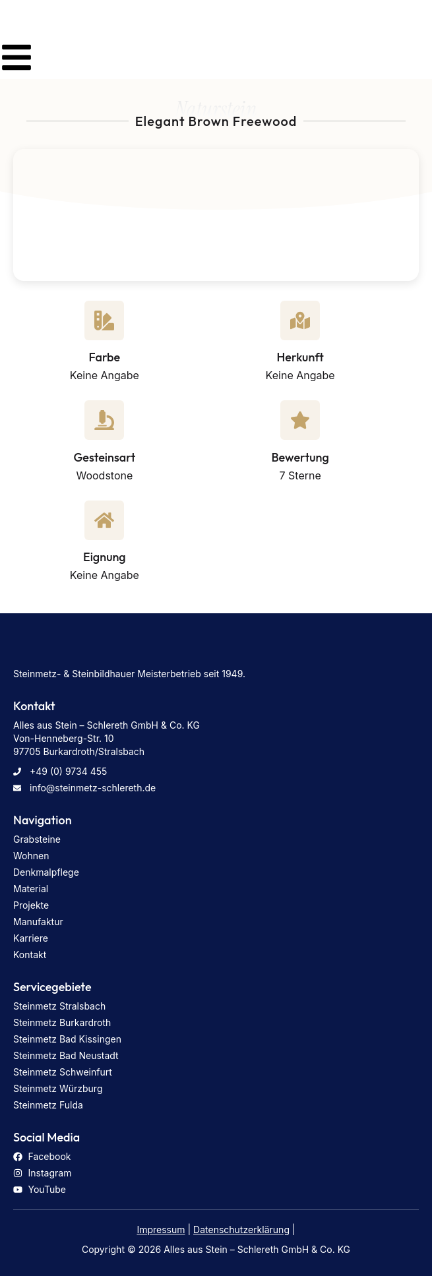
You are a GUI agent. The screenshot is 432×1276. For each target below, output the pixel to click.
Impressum (161, 1229)
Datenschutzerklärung (241, 1229)
